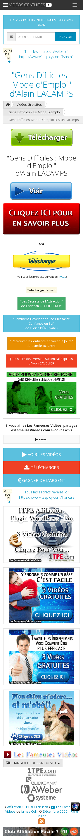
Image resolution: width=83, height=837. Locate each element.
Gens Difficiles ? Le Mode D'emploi (35, 112)
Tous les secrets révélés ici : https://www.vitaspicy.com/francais (46, 54)
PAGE (62, 277)
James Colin (29, 811)
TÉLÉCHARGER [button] (41, 467)
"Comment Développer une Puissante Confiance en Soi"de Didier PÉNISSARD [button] (41, 323)
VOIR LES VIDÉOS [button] (41, 454)
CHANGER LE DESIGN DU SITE (33, 763)
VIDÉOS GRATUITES (27, 5)
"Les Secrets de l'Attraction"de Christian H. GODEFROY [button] (41, 303)
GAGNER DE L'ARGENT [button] (41, 480)
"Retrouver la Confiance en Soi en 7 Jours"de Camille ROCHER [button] (41, 343)
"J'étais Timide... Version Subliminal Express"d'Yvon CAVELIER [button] (41, 360)
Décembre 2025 (55, 811)
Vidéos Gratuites (29, 104)
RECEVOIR (65, 36)
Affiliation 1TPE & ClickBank (27, 807)
